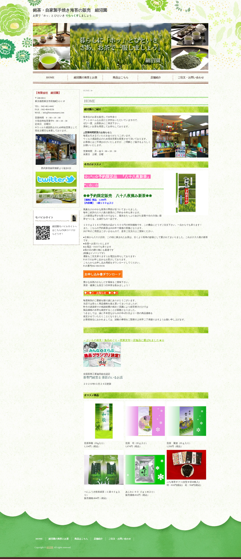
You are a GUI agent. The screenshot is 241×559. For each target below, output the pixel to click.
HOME (50, 77)
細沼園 (49, 547)
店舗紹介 (155, 77)
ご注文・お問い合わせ (191, 77)
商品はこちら (120, 77)
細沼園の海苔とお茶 (85, 77)
